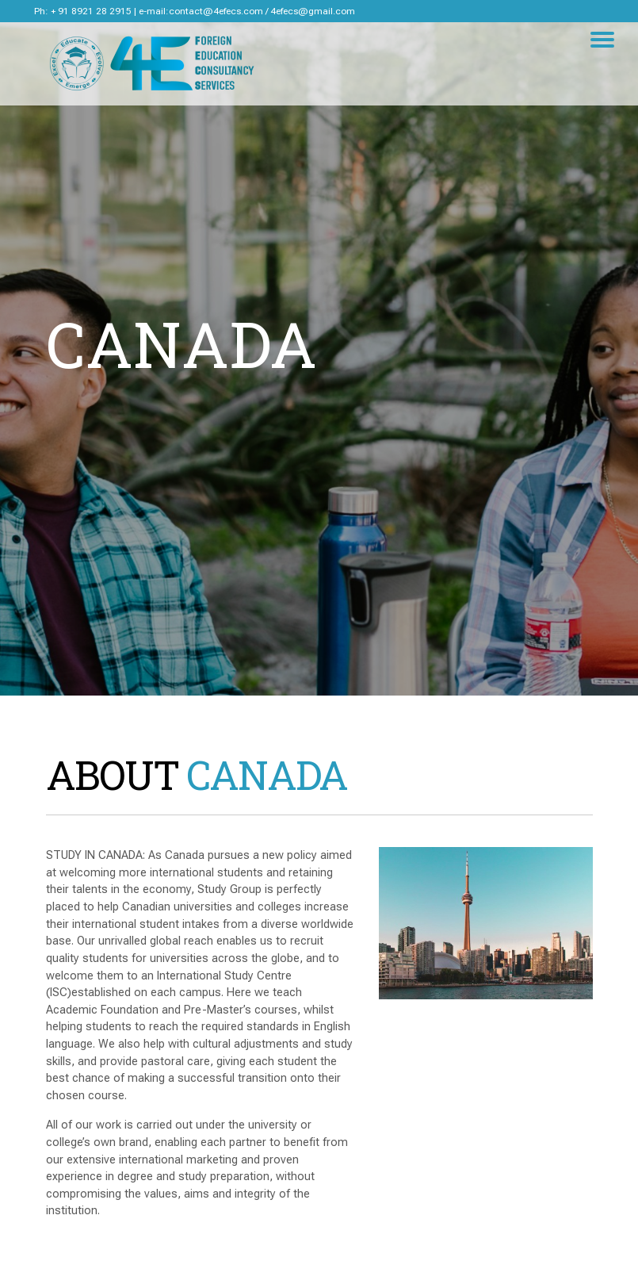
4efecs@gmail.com (312, 11)
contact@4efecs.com (216, 11)
